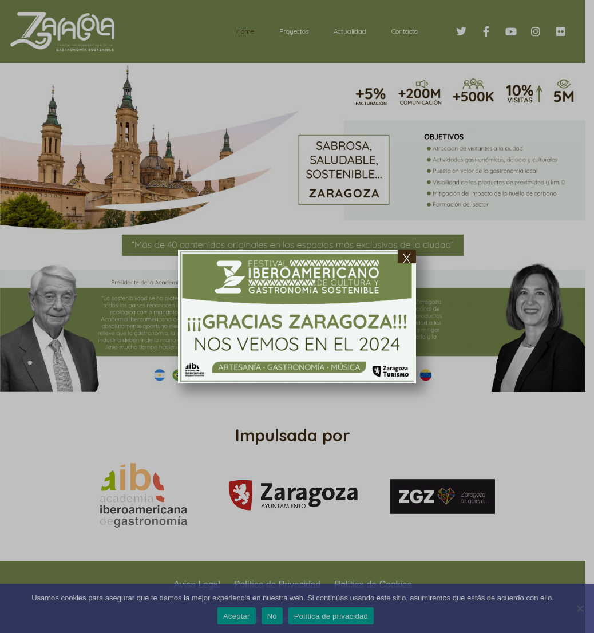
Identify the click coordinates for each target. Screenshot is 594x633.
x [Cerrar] (406, 256)
